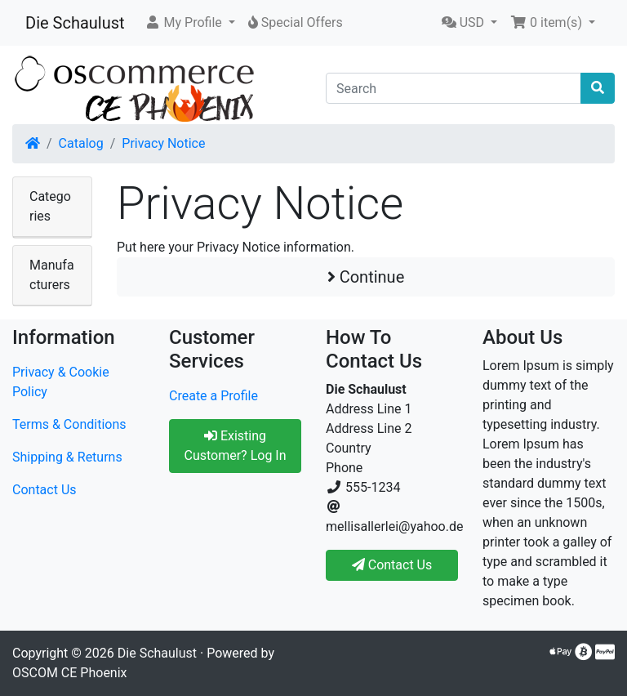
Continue (366, 277)
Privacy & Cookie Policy (60, 381)
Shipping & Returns (67, 457)
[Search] (453, 88)
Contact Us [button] (392, 565)
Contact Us (44, 489)
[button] (190, 23)
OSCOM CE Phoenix (69, 672)
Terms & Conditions (69, 424)
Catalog (81, 143)
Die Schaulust (75, 23)
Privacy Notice (163, 143)
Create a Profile (213, 396)
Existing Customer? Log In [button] (235, 445)
